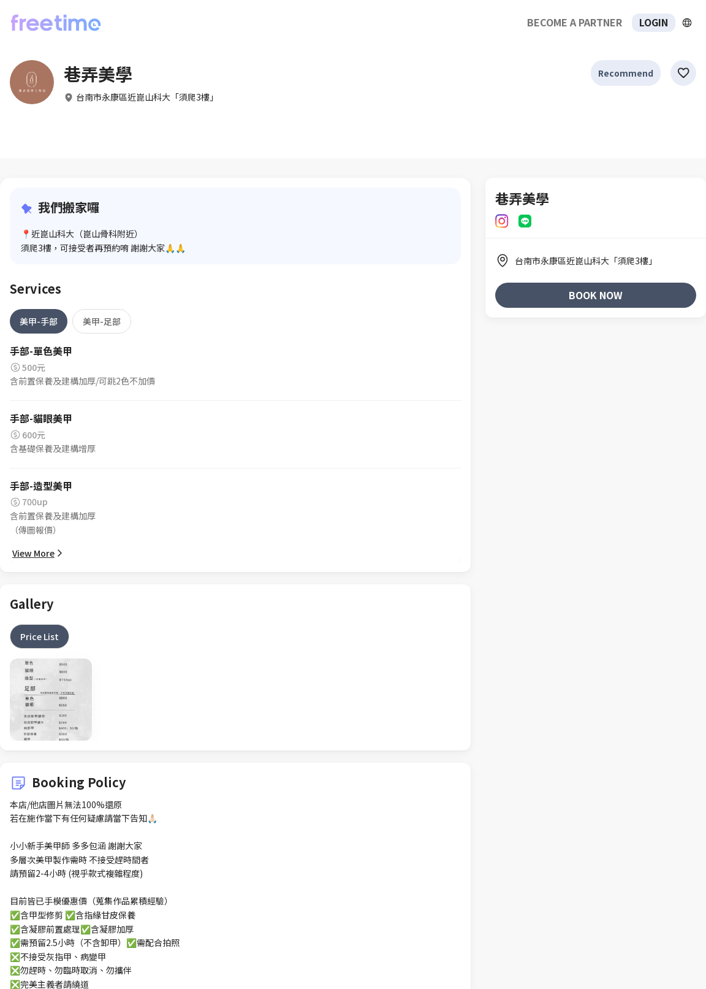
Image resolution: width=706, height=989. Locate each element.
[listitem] (595, 260)
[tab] (38, 321)
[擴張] (687, 23)
